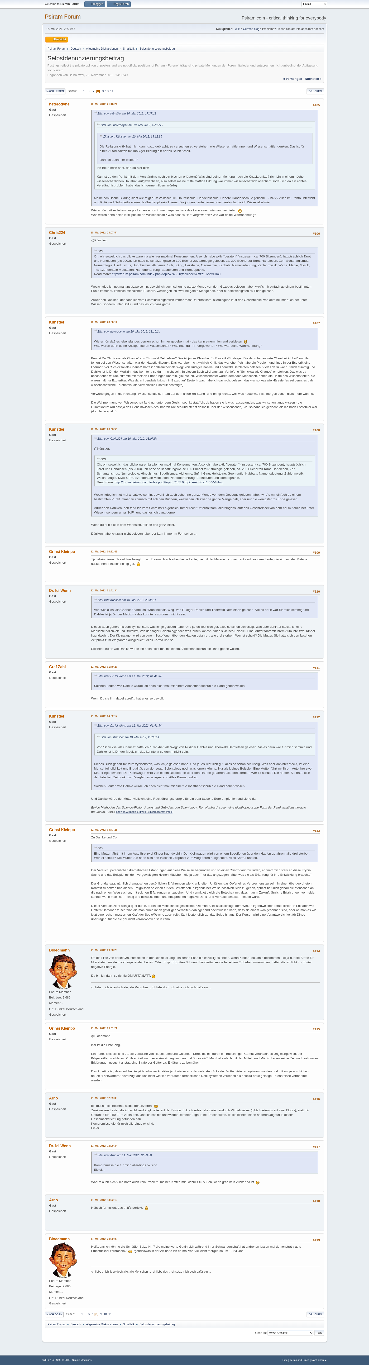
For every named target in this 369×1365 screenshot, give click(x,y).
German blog (251, 29)
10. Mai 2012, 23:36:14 (104, 322)
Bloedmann (59, 950)
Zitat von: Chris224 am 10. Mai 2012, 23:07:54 (128, 438)
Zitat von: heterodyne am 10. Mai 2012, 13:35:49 (132, 125)
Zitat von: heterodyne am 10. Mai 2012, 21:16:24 (129, 331)
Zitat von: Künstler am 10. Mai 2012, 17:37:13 (127, 113)
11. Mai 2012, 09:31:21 (104, 1028)
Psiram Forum (63, 16)
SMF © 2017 (63, 1360)
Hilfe (285, 1360)
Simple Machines (81, 1360)
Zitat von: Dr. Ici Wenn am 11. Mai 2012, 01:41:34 (130, 676)
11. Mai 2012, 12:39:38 (104, 1098)
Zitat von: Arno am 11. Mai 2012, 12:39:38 (125, 1155)
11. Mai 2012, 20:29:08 (104, 1238)
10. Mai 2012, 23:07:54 (104, 232)
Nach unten (55, 91)
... (87, 91)
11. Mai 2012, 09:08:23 (104, 950)
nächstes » (313, 79)
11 (112, 91)
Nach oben (54, 1314)
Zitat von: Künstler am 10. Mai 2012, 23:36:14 (127, 600)
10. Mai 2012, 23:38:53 (104, 429)
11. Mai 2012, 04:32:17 (104, 716)
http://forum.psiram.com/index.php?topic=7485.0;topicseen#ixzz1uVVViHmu (166, 274)
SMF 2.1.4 (48, 1360)
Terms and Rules (299, 1360)
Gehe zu (260, 1333)
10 (107, 91)
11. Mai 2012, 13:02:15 (104, 1200)
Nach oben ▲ (319, 1360)
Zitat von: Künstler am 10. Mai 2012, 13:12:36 (132, 136)
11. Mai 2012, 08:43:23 (104, 829)
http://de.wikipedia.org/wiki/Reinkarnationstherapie (144, 811)
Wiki (237, 29)
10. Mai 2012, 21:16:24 (104, 104)
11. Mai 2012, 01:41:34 (104, 590)
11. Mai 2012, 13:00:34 (104, 1145)
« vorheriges (292, 79)
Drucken (315, 91)
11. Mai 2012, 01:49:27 (104, 666)
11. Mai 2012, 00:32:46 (104, 551)
